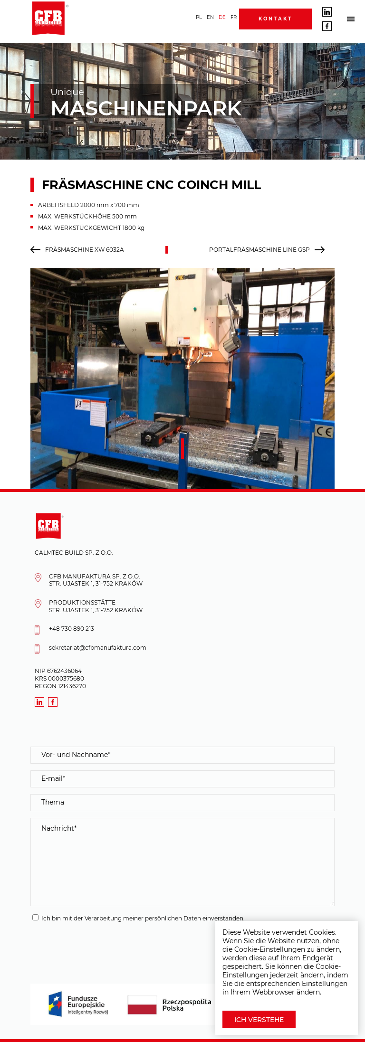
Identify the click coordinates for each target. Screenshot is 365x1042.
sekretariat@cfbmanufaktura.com (97, 647)
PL (199, 17)
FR (234, 17)
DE (222, 17)
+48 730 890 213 (71, 628)
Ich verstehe (259, 1019)
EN (210, 17)
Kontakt (275, 19)
